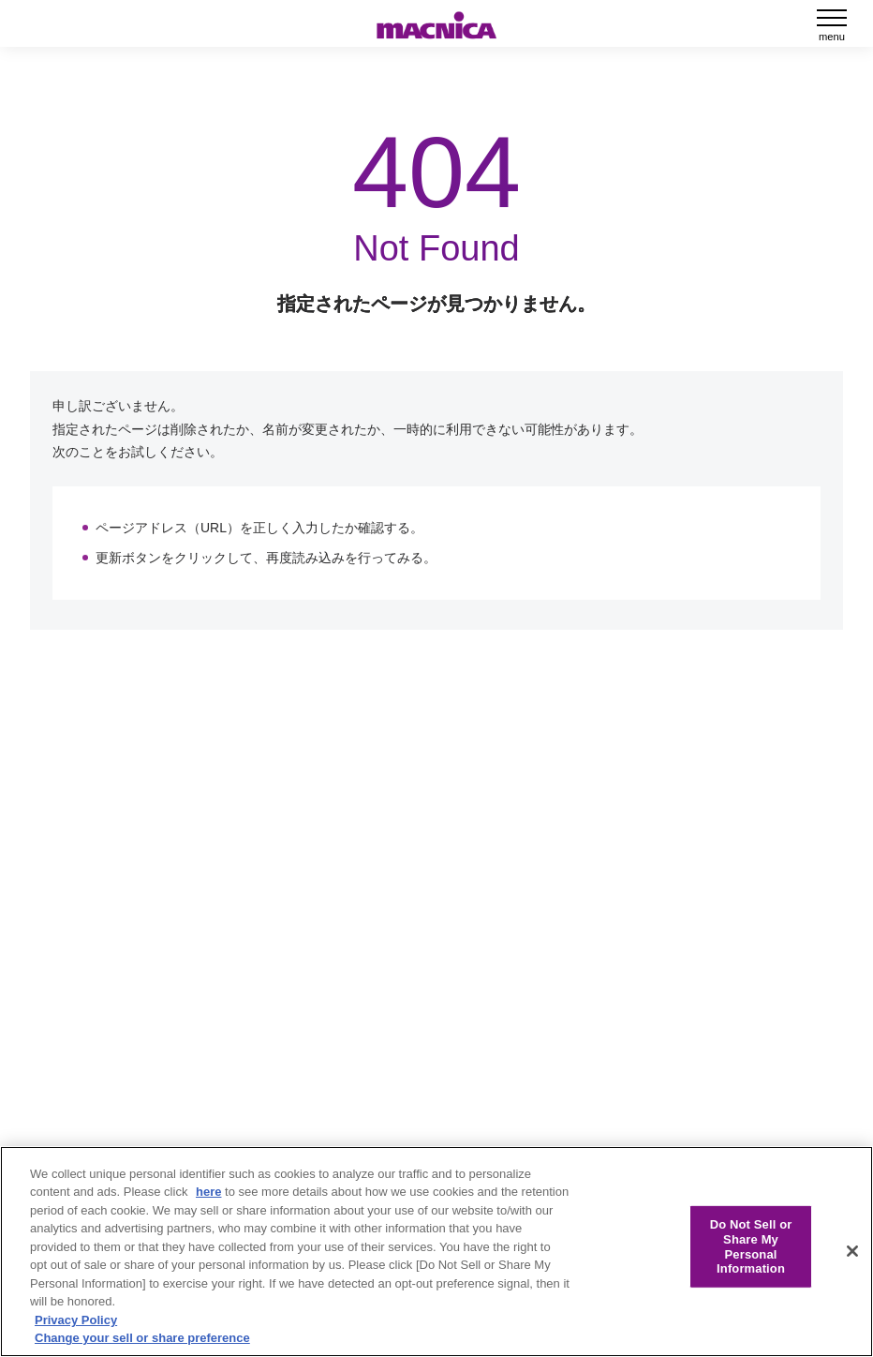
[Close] (852, 1251)
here (208, 1192)
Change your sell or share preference (142, 1338)
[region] (436, 1251)
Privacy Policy (76, 1320)
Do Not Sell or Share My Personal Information (751, 1246)
